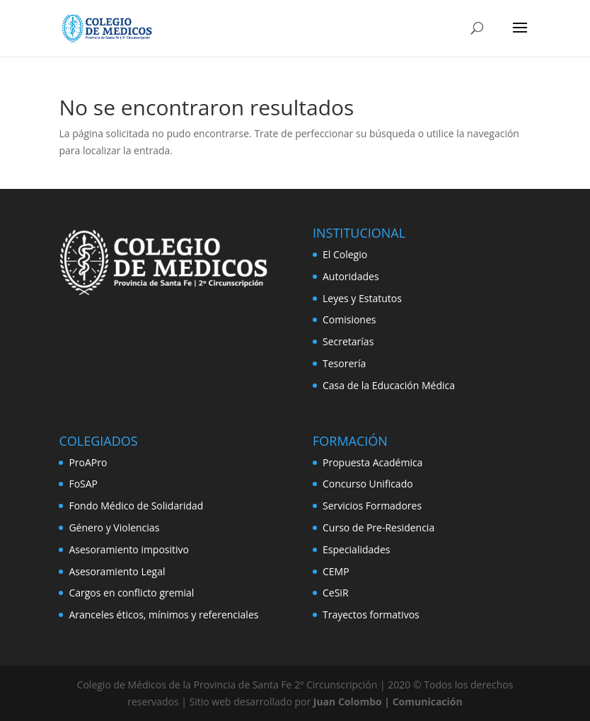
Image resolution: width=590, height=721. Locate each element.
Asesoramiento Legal (117, 571)
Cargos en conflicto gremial (131, 592)
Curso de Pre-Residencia (378, 527)
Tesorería (344, 363)
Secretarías (348, 341)
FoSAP (83, 483)
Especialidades (356, 549)
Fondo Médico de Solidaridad (136, 505)
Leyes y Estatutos (362, 298)
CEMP (336, 571)
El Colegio (345, 254)
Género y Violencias (114, 527)
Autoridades (351, 276)
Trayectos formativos (371, 614)
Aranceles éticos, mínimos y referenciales (163, 614)
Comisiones (349, 319)
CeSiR (336, 592)
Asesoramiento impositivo (129, 549)
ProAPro (88, 462)
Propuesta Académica (372, 462)
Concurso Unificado (368, 483)
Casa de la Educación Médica (389, 385)
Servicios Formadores (372, 505)
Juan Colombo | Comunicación (388, 701)
